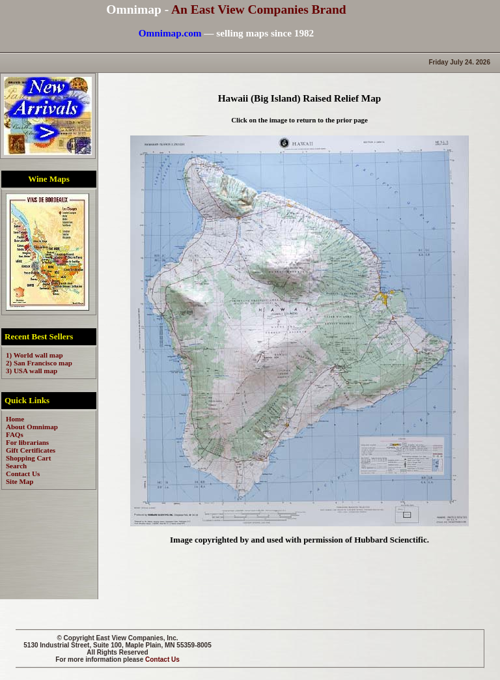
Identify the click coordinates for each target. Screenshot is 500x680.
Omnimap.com (170, 32)
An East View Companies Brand (258, 9)
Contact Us (162, 659)
